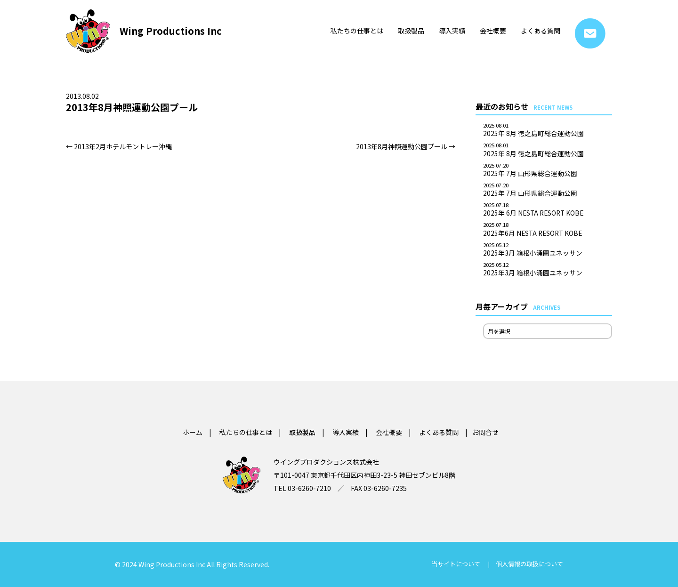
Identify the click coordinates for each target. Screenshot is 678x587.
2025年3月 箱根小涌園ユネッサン (547, 249)
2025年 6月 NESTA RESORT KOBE (547, 209)
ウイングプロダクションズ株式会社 (326, 461)
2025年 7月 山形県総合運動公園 (547, 170)
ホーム (192, 432)
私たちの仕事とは (357, 30)
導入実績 (452, 30)
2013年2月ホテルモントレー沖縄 (119, 146)
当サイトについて (455, 563)
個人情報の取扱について (529, 563)
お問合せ (590, 33)
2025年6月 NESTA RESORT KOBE (547, 229)
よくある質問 (540, 30)
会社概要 (493, 30)
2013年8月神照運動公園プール (405, 146)
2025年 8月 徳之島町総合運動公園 (547, 130)
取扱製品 (411, 30)
